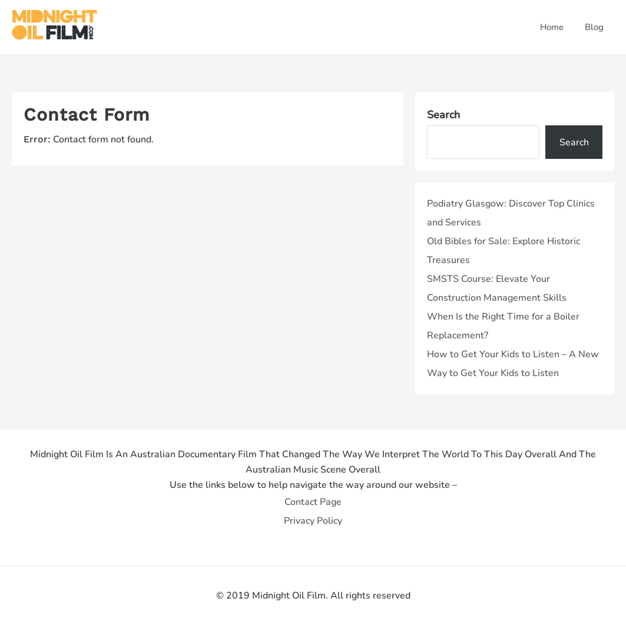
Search (443, 115)
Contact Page (313, 502)
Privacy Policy (313, 520)
